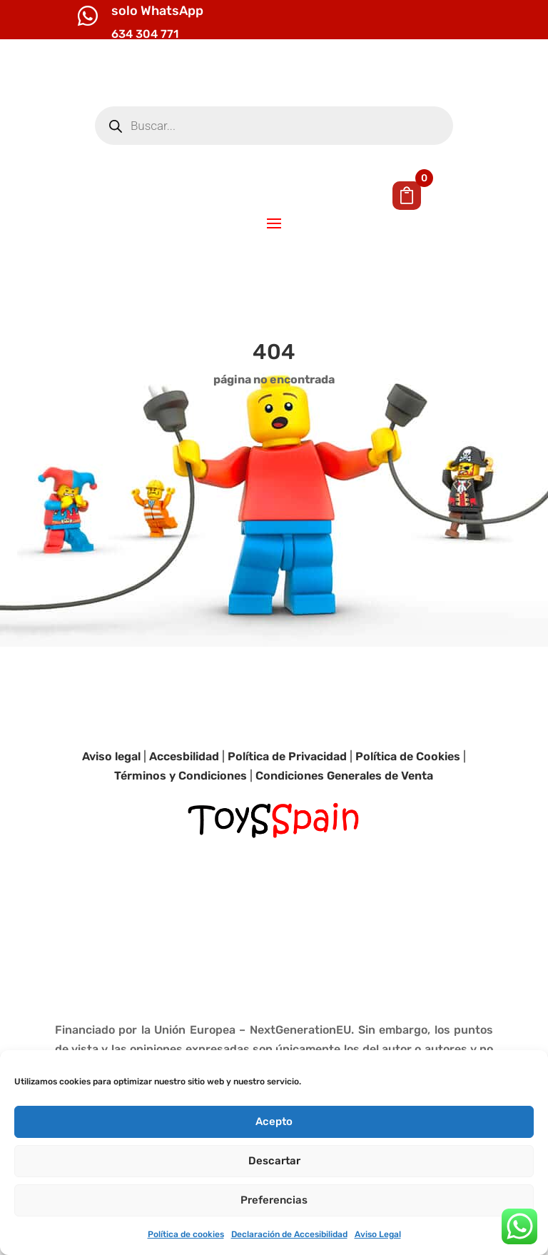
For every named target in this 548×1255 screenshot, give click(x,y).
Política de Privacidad (287, 812)
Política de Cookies (407, 812)
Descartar (274, 1160)
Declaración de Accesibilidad (289, 1234)
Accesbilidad (184, 812)
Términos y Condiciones (180, 832)
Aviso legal (111, 812)
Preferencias (274, 1200)
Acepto (274, 1121)
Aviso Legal (378, 1234)
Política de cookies (186, 1234)
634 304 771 (144, 34)
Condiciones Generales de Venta (344, 832)
